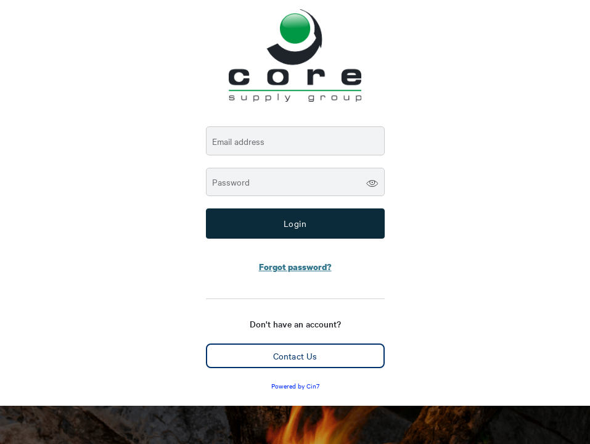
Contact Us (295, 356)
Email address (238, 141)
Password (231, 182)
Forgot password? (295, 267)
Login (295, 223)
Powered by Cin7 (295, 385)
